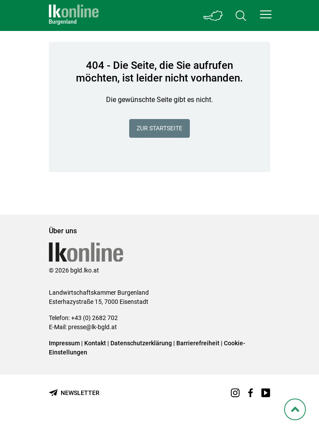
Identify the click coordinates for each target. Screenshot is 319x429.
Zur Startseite (159, 128)
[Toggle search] (241, 15)
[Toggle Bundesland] (213, 15)
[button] (265, 14)
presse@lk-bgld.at (92, 326)
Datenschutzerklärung (141, 343)
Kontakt (95, 343)
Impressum (64, 343)
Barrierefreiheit (198, 343)
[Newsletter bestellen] (74, 393)
